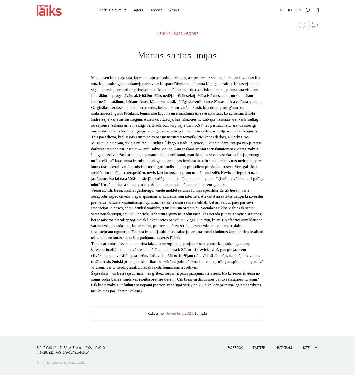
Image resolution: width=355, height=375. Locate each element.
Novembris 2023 (179, 313)
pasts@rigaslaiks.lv (72, 352)
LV (281, 10)
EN (299, 10)
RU (290, 10)
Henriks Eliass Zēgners (178, 33)
